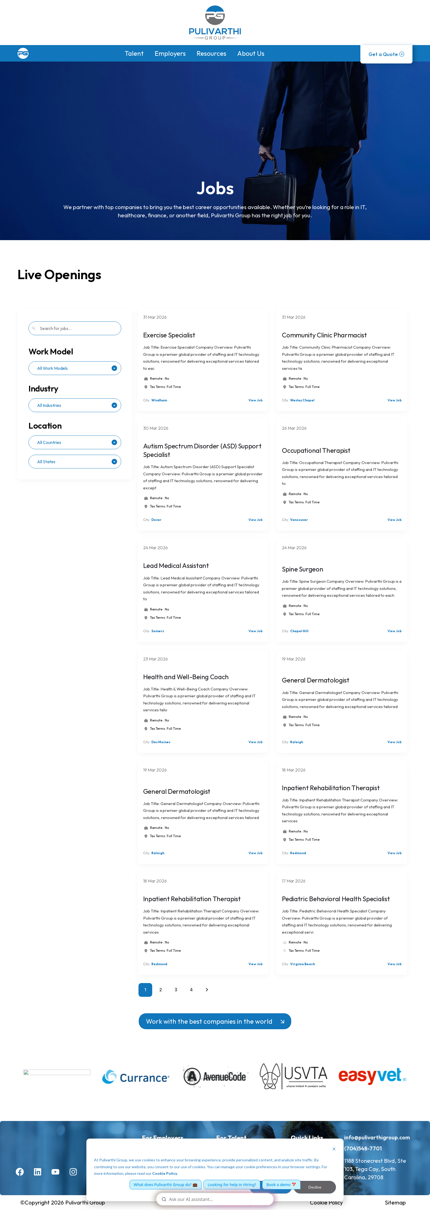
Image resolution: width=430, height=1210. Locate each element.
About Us (250, 53)
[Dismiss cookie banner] (334, 1149)
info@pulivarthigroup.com (377, 1137)
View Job (255, 400)
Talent (134, 53)
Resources (211, 53)
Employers (170, 53)
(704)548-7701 (363, 1148)
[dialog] (215, 1170)
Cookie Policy (164, 1173)
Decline (315, 1187)
